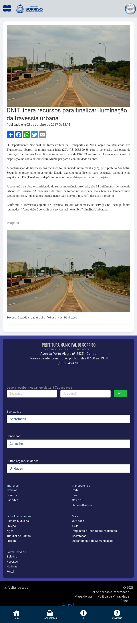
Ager (10, 530)
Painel (125, 601)
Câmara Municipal (18, 521)
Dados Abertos (82, 505)
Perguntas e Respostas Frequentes (94, 530)
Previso (11, 526)
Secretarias (14, 411)
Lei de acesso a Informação (110, 592)
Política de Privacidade (113, 596)
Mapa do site (84, 596)
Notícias (12, 490)
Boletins (12, 556)
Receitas (12, 561)
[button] (130, 8)
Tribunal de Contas (19, 536)
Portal (75, 490)
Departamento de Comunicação (92, 540)
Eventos (12, 495)
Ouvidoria (78, 521)
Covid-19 (77, 500)
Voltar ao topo (15, 588)
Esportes (12, 500)
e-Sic (75, 526)
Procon (11, 540)
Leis (74, 495)
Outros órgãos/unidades (22, 461)
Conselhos (13, 436)
